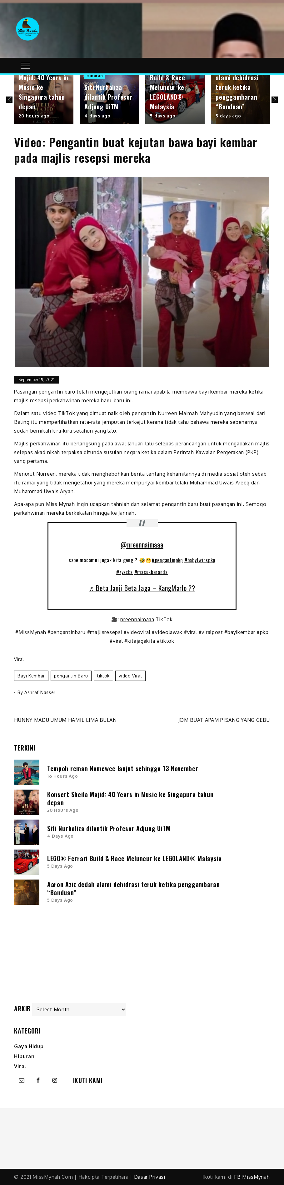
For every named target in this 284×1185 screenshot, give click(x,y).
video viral (130, 675)
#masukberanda (151, 572)
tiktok (103, 675)
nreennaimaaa (137, 619)
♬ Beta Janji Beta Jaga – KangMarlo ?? (142, 588)
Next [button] (275, 100)
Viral (19, 659)
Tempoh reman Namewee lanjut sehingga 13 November (122, 768)
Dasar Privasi (149, 1177)
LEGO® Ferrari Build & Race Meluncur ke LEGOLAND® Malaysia (170, 87)
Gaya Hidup (28, 1046)
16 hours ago (62, 776)
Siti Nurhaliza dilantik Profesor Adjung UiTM (108, 96)
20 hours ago (34, 115)
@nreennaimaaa (142, 544)
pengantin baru (71, 675)
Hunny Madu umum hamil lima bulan (65, 720)
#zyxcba (124, 572)
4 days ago (97, 115)
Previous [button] (9, 100)
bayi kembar (31, 675)
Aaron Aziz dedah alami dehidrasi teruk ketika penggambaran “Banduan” (239, 87)
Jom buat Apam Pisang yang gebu (224, 720)
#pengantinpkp (167, 560)
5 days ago (162, 115)
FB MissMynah (252, 1177)
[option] (43, 99)
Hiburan (95, 75)
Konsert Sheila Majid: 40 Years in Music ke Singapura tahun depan (130, 798)
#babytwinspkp (199, 560)
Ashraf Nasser (40, 692)
